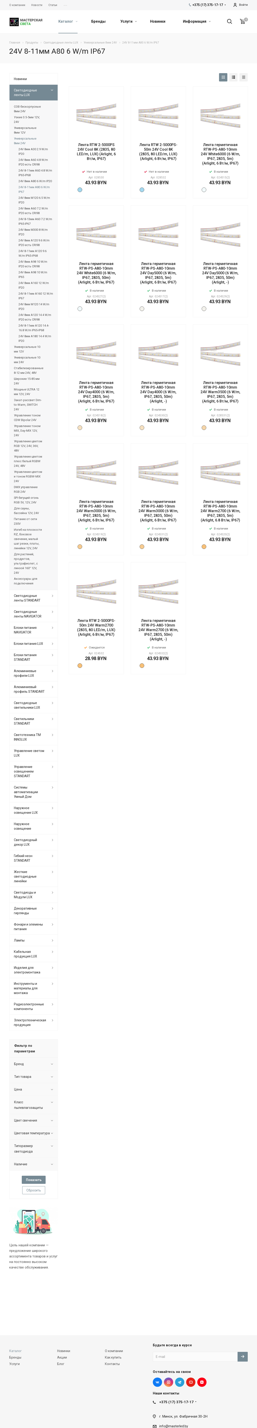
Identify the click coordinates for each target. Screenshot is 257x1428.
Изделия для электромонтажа (27, 970)
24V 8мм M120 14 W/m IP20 (34, 306)
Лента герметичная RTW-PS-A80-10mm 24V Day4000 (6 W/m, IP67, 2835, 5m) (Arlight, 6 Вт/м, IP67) (96, 391)
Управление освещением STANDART (24, 771)
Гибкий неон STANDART (23, 858)
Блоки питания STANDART (25, 657)
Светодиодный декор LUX (25, 842)
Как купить (113, 1357)
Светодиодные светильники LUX (27, 705)
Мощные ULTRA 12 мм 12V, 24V (26, 392)
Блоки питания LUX (28, 643)
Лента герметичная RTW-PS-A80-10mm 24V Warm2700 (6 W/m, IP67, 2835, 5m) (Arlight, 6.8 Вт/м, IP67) (220, 510)
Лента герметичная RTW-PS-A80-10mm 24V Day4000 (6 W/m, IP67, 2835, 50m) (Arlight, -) (158, 391)
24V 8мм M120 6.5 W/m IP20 (34, 200)
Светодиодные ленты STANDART (27, 598)
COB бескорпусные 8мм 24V (27, 109)
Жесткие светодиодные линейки (25, 876)
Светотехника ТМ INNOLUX (27, 737)
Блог (60, 1364)
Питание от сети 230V (25, 521)
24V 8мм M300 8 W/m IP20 (33, 232)
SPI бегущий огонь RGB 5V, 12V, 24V (26, 500)
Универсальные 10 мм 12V (27, 349)
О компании (114, 1351)
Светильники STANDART (24, 721)
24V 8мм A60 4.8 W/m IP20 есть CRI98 (33, 162)
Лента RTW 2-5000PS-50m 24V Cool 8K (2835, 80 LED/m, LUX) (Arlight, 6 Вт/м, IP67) (158, 152)
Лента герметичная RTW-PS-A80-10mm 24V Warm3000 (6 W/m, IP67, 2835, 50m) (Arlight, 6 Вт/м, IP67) (158, 510)
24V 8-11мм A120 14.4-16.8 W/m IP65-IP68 (34, 328)
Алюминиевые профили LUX (25, 673)
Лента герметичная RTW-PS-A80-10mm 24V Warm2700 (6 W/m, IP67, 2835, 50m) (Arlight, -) (158, 629)
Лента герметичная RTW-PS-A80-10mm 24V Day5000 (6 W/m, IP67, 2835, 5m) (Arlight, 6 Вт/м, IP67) (158, 273)
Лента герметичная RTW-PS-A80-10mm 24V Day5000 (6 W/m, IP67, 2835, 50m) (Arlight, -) (220, 273)
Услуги (128, 21)
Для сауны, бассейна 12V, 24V (26, 511)
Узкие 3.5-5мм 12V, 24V (27, 119)
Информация (197, 21)
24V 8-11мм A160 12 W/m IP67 (36, 296)
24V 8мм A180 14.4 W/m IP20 (35, 338)
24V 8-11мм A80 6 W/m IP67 (34, 189)
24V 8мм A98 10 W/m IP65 (33, 275)
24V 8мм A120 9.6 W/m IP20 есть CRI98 (34, 243)
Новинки (157, 21)
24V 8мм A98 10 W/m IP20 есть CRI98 (33, 264)
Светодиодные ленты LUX (25, 92)
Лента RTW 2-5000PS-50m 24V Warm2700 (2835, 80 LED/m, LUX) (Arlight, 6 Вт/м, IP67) (96, 627)
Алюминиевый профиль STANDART (29, 689)
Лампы (19, 940)
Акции (62, 1357)
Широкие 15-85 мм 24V (27, 381)
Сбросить (33, 1190)
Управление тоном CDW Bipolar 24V (27, 418)
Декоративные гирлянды (25, 911)
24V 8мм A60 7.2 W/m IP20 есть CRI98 (33, 211)
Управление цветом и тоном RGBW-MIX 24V (28, 476)
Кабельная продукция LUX (25, 954)
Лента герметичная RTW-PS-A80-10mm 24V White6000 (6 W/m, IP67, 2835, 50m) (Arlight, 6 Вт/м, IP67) (96, 273)
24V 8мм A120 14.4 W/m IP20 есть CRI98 (35, 317)
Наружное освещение (22, 826)
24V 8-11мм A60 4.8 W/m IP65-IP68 (35, 173)
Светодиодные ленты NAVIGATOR (27, 614)
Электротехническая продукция (30, 1022)
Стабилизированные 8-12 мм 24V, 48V (28, 370)
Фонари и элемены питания (28, 927)
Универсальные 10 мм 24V (27, 360)
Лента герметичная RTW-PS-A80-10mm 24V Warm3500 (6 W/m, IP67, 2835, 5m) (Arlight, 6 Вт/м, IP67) (220, 391)
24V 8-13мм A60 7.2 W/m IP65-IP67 (35, 221)
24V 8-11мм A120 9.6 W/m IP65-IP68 (33, 253)
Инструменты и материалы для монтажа (26, 988)
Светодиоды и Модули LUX (25, 895)
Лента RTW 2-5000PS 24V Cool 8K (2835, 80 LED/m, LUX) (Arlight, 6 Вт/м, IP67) (96, 152)
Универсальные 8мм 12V (25, 130)
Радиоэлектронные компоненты (29, 1006)
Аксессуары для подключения (25, 581)
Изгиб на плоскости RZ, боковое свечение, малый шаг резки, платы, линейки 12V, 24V (28, 539)
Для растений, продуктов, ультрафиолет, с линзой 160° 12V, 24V (26, 563)
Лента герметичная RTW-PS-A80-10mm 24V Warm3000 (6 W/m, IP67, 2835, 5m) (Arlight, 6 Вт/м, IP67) (96, 510)
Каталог (68, 21)
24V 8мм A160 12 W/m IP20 (34, 285)
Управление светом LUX (29, 753)
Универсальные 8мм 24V (25, 141)
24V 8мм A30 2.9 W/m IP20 (33, 151)
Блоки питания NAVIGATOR (25, 630)
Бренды (98, 21)
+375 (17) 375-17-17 (176, 1402)
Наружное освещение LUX (26, 810)
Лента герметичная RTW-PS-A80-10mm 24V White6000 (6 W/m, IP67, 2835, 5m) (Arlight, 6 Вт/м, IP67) (220, 154)
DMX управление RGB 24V (26, 489)
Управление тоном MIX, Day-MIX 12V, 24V (27, 430)
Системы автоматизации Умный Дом (26, 792)
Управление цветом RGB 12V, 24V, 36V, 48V (28, 446)
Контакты (112, 1364)
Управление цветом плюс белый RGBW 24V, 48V (28, 461)
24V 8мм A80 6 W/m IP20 (35, 181)
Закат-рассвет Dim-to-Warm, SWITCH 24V (28, 404)
